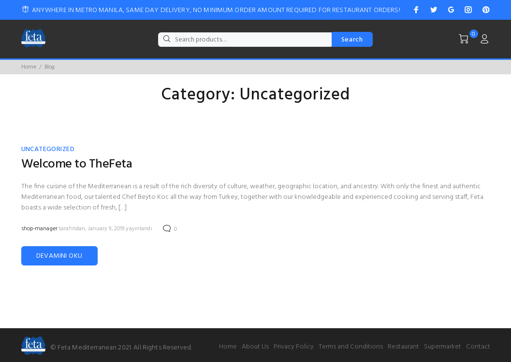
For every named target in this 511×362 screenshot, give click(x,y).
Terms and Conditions (351, 346)
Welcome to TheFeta (76, 164)
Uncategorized (47, 149)
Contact (478, 346)
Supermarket (442, 346)
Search (352, 39)
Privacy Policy (294, 346)
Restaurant (403, 346)
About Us (255, 346)
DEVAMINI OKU (59, 256)
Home (28, 67)
